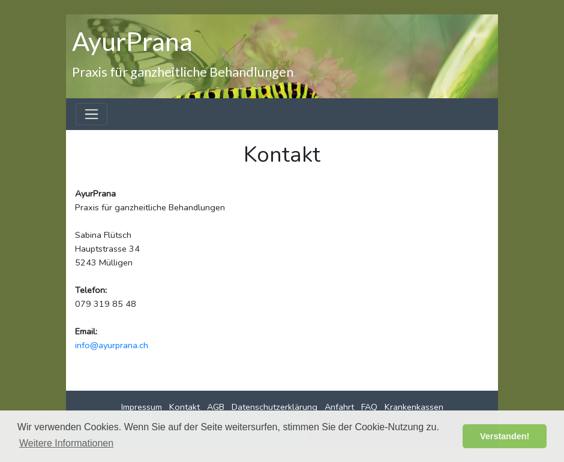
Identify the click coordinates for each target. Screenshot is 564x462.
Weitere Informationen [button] (66, 443)
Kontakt (184, 407)
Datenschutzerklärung (274, 407)
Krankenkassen (414, 407)
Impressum (141, 407)
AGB (215, 407)
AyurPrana (132, 40)
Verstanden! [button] (504, 436)
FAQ (369, 407)
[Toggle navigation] (91, 114)
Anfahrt (339, 407)
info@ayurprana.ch (111, 345)
